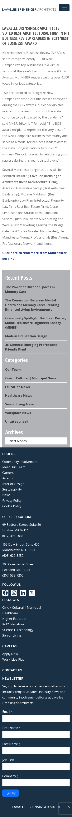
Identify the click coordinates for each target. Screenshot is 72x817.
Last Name (11, 744)
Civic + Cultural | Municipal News (30, 378)
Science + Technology (17, 630)
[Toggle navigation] (64, 8)
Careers (8, 473)
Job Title (8, 760)
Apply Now (10, 654)
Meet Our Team (13, 467)
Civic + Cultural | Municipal (21, 607)
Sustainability (12, 489)
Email (7, 711)
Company (10, 776)
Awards (7, 478)
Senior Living (11, 635)
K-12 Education (13, 624)
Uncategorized (16, 421)
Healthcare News (18, 395)
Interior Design (13, 484)
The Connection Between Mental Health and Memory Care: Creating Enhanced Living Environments (32, 305)
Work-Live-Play (13, 659)
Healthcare (10, 613)
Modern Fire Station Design (26, 336)
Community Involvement (19, 462)
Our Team (13, 369)
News (6, 495)
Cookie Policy (11, 506)
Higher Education (14, 619)
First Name (11, 728)
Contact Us (12, 670)
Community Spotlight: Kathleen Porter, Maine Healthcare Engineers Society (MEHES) (35, 323)
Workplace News (18, 413)
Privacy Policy (12, 500)
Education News (17, 387)
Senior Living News (20, 404)
